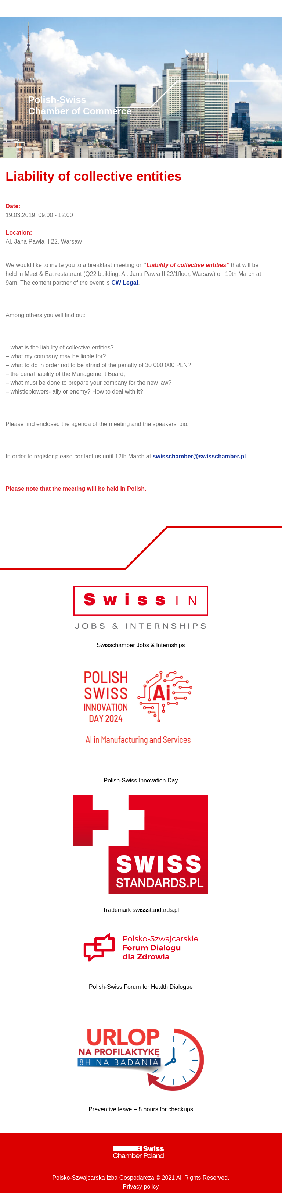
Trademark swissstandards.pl (141, 910)
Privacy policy (141, 1186)
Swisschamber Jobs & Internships (141, 645)
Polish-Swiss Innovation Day (141, 780)
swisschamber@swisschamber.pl (199, 456)
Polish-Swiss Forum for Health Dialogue (141, 987)
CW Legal (124, 283)
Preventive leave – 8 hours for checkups (140, 1109)
